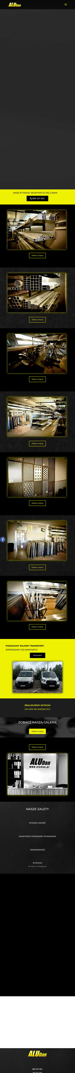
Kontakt (37, 655)
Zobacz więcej (37, 255)
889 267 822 (38, 198)
